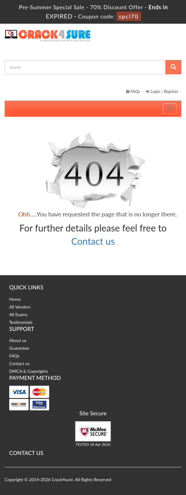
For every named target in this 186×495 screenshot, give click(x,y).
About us (17, 340)
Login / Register (162, 91)
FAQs (133, 91)
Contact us (93, 241)
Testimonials (21, 322)
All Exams (18, 314)
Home (15, 299)
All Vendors (20, 306)
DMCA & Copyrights (28, 371)
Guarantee (19, 348)
